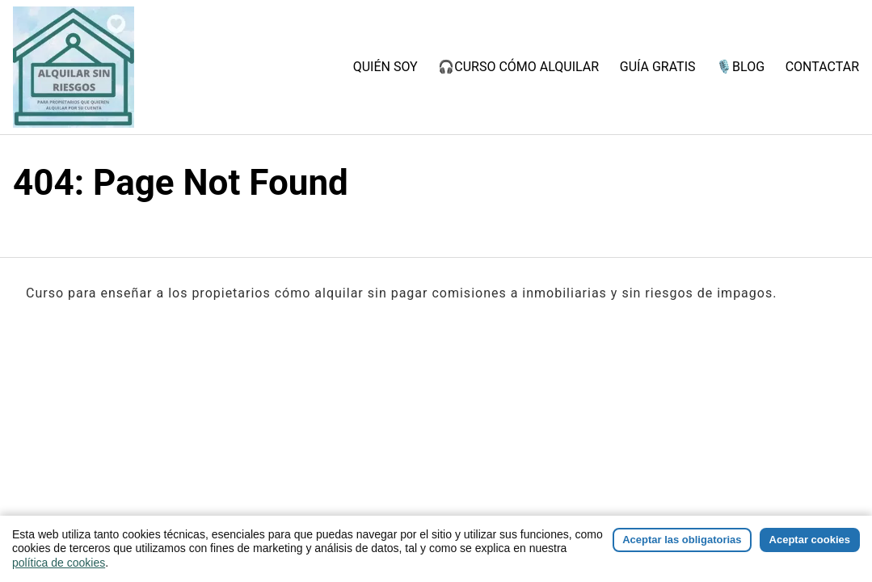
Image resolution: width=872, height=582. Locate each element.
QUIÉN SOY (385, 66)
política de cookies (58, 562)
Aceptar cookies (809, 540)
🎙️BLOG (740, 66)
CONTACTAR (822, 66)
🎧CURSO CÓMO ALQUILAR (518, 66)
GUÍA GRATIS (658, 66)
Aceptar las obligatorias (681, 540)
